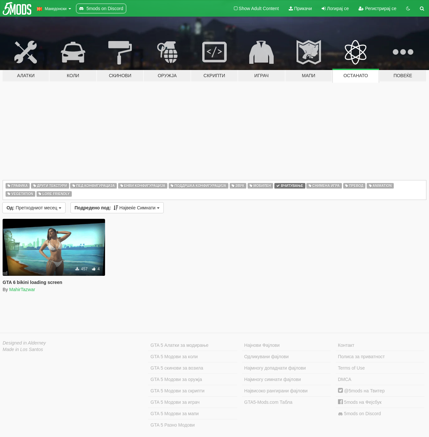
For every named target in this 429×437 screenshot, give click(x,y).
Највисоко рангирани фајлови (276, 390)
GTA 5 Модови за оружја (176, 379)
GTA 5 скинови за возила (176, 368)
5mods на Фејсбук (360, 402)
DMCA (344, 379)
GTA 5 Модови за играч (175, 402)
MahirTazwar (22, 289)
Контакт (346, 345)
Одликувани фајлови (266, 356)
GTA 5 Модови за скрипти (177, 390)
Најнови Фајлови (262, 345)
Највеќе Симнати (117, 207)
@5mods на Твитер (361, 391)
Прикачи (300, 8)
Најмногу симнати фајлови (272, 379)
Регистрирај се (377, 8)
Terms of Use (351, 368)
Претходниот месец (34, 207)
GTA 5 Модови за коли (174, 356)
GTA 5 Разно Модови (172, 425)
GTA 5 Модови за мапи (174, 413)
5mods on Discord (359, 413)
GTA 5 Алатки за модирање (179, 345)
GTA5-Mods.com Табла (268, 402)
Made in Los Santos (23, 349)
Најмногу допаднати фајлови (275, 368)
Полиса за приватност (361, 356)
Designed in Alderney (24, 342)
